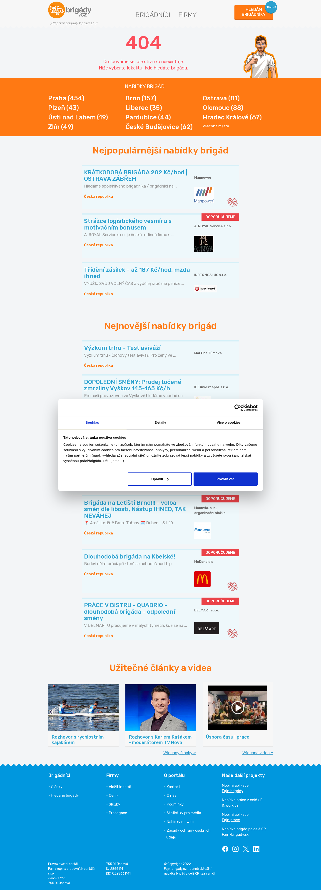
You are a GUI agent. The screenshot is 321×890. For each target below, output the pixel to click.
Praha (66, 98)
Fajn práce (231, 820)
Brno (140, 98)
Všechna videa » (257, 752)
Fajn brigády (232, 791)
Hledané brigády (65, 795)
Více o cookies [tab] (229, 422)
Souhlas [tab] (92, 422)
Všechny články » (179, 752)
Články (56, 787)
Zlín (60, 127)
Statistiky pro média (184, 813)
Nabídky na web (180, 822)
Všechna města (216, 126)
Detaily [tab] (160, 422)
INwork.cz (230, 805)
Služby (114, 804)
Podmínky (175, 804)
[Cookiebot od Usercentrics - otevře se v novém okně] (238, 407)
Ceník (113, 795)
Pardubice (148, 117)
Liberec (143, 107)
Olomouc (223, 107)
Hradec (232, 117)
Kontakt (173, 787)
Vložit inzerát (120, 787)
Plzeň (63, 107)
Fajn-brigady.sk (235, 834)
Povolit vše (225, 479)
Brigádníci (152, 15)
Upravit (160, 479)
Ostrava (221, 98)
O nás (171, 795)
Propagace (118, 813)
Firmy (187, 15)
